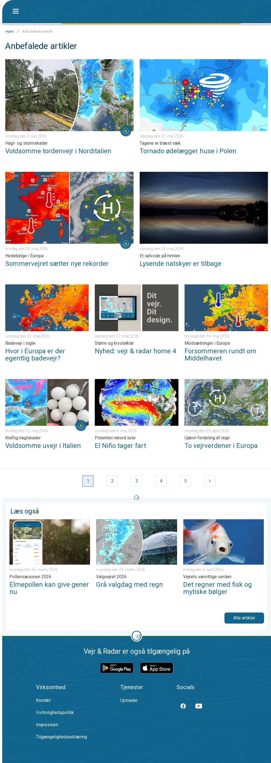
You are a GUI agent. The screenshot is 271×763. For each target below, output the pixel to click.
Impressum (47, 724)
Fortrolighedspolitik (55, 712)
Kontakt (43, 700)
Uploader (129, 700)
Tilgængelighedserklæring (61, 736)
